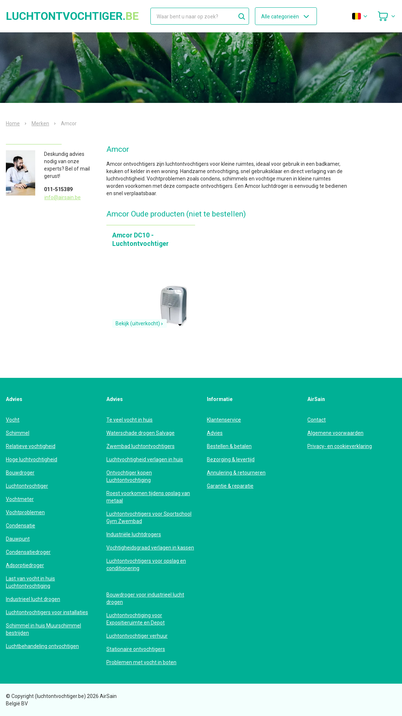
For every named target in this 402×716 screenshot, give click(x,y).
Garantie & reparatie (230, 486)
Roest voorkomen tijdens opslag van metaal (148, 497)
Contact (316, 420)
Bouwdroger (20, 473)
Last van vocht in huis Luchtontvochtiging (30, 582)
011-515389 (58, 189)
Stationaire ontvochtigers (135, 649)
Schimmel (17, 433)
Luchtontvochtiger (27, 486)
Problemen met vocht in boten (141, 662)
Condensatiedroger (28, 552)
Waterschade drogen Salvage (140, 433)
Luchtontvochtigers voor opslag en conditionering (146, 564)
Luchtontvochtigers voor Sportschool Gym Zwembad (148, 517)
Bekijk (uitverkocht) (140, 323)
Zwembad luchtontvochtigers (140, 446)
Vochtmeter (20, 499)
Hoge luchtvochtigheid (31, 459)
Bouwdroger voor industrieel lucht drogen (145, 598)
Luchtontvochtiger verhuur (137, 636)
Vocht (12, 420)
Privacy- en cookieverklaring (339, 446)
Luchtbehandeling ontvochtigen (42, 646)
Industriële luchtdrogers (133, 534)
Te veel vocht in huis (129, 420)
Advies (215, 433)
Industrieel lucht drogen (33, 599)
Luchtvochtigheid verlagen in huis (144, 459)
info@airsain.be (62, 197)
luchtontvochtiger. (72, 16)
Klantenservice (224, 420)
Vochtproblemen (25, 512)
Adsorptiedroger (25, 565)
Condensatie (20, 526)
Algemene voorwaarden (335, 433)
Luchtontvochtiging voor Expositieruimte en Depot (135, 619)
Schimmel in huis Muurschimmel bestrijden (43, 629)
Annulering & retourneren (236, 473)
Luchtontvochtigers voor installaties (47, 612)
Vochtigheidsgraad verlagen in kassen (150, 548)
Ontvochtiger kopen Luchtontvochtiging (129, 476)
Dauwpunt (18, 539)
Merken (40, 123)
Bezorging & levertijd (231, 459)
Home (13, 123)
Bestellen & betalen (229, 446)
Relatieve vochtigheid (30, 446)
